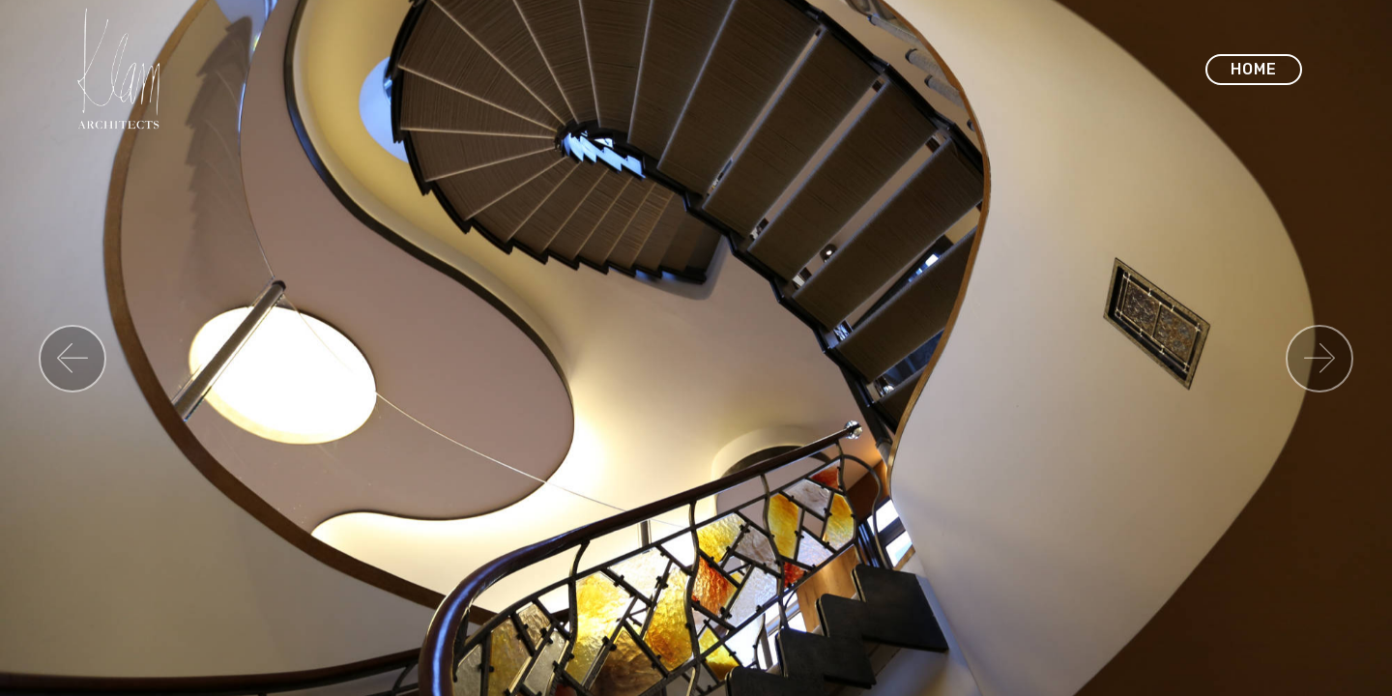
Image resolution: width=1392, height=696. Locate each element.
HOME (1254, 69)
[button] (72, 358)
